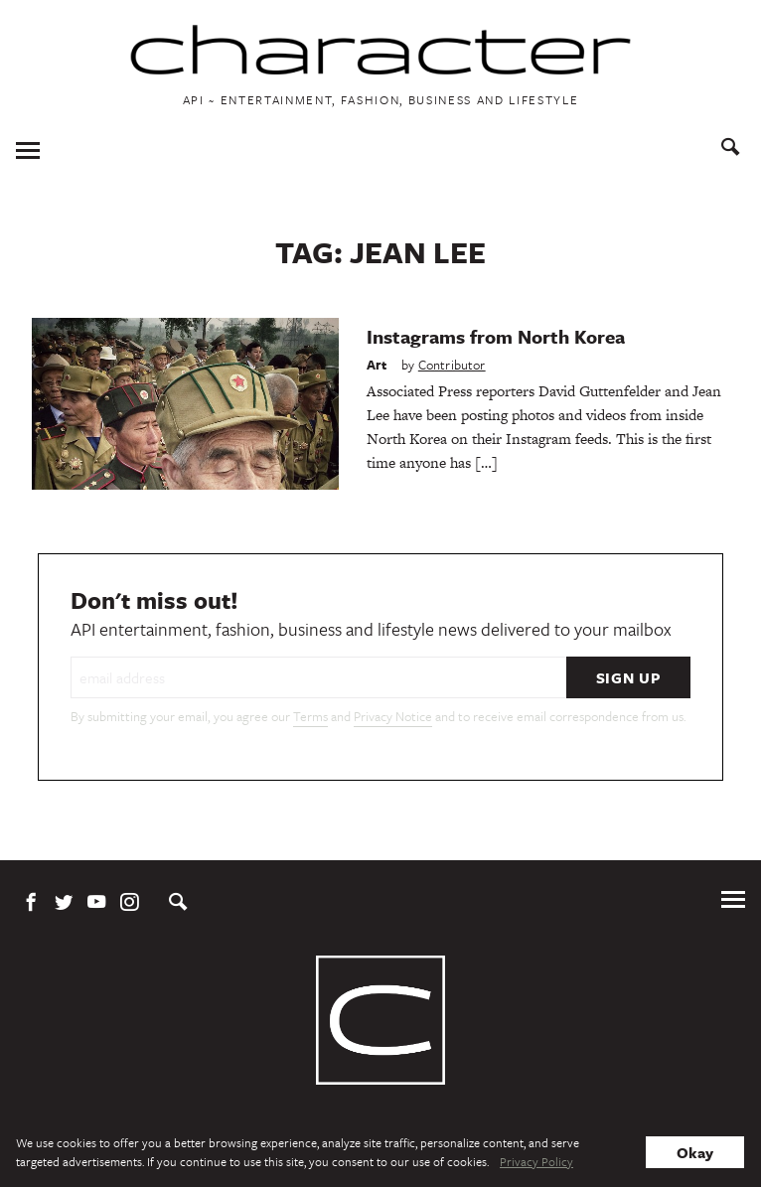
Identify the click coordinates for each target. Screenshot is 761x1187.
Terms (310, 716)
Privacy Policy (536, 1161)
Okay (695, 1152)
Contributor (452, 364)
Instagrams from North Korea (496, 336)
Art (377, 364)
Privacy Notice (393, 716)
